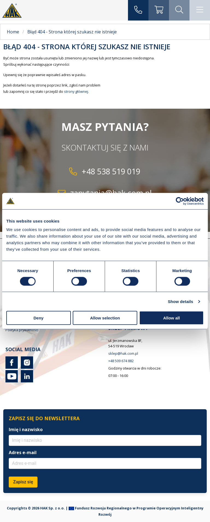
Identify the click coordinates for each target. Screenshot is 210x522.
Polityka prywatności (21, 329)
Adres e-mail (23, 452)
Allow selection (105, 318)
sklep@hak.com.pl (123, 353)
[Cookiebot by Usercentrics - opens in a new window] (180, 201)
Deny (38, 318)
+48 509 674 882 (121, 360)
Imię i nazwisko (26, 429)
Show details (180, 301)
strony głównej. (76, 91)
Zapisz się (23, 481)
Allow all (171, 318)
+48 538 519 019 (111, 171)
